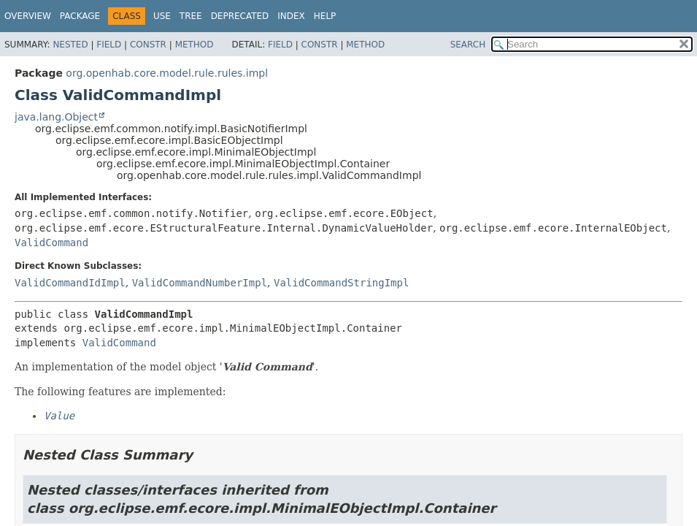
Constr (148, 44)
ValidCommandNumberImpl (199, 283)
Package (80, 16)
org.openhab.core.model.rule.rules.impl (167, 73)
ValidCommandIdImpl (70, 283)
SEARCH (468, 44)
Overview (27, 16)
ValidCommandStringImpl (341, 283)
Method (194, 44)
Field (108, 44)
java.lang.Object (56, 117)
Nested (70, 44)
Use (162, 16)
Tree (191, 16)
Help (325, 16)
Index (291, 16)
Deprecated (240, 16)
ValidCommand (51, 242)
